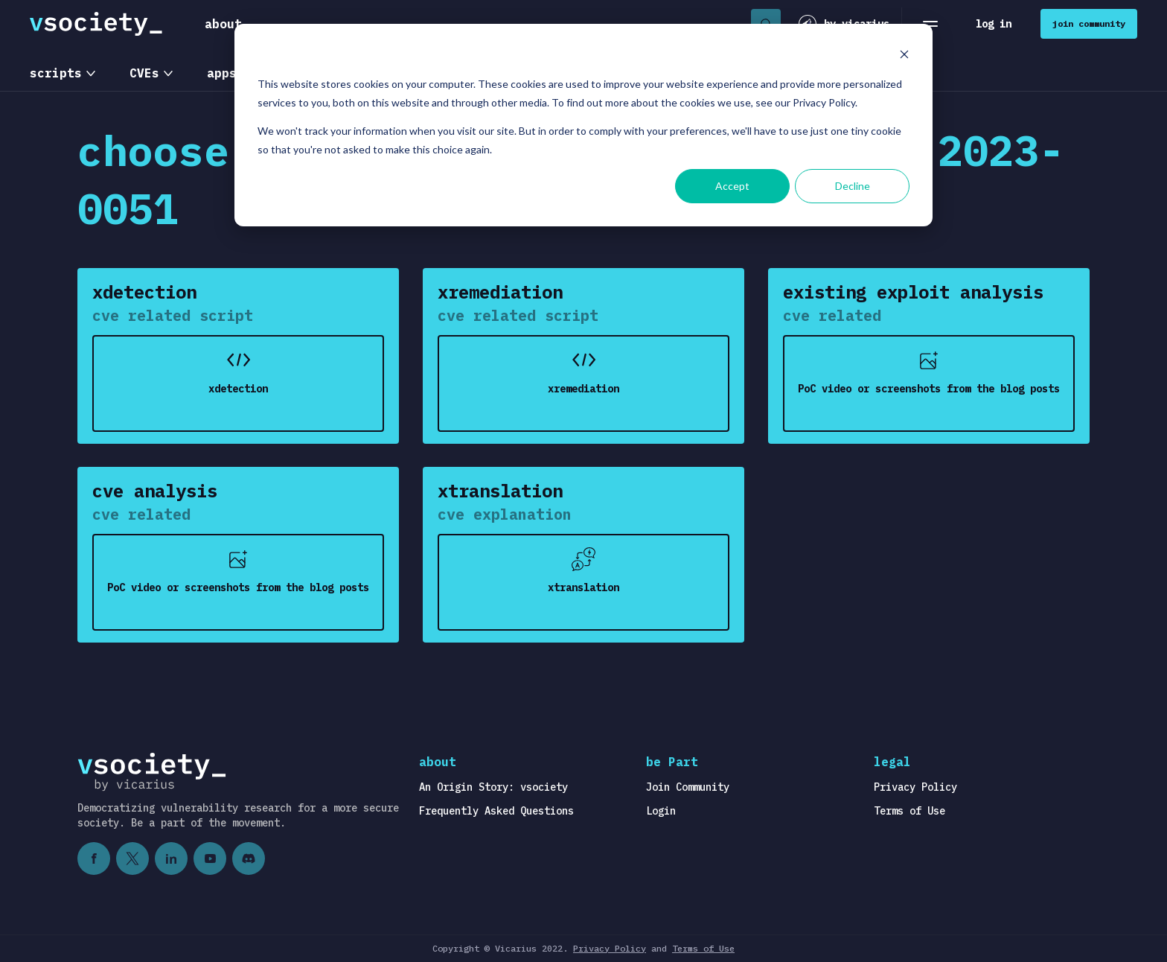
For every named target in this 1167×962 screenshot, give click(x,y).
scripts (56, 73)
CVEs (144, 73)
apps (222, 73)
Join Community (687, 787)
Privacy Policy (915, 787)
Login (661, 811)
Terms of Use (909, 811)
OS (291, 73)
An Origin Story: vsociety (493, 787)
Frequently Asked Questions (496, 811)
